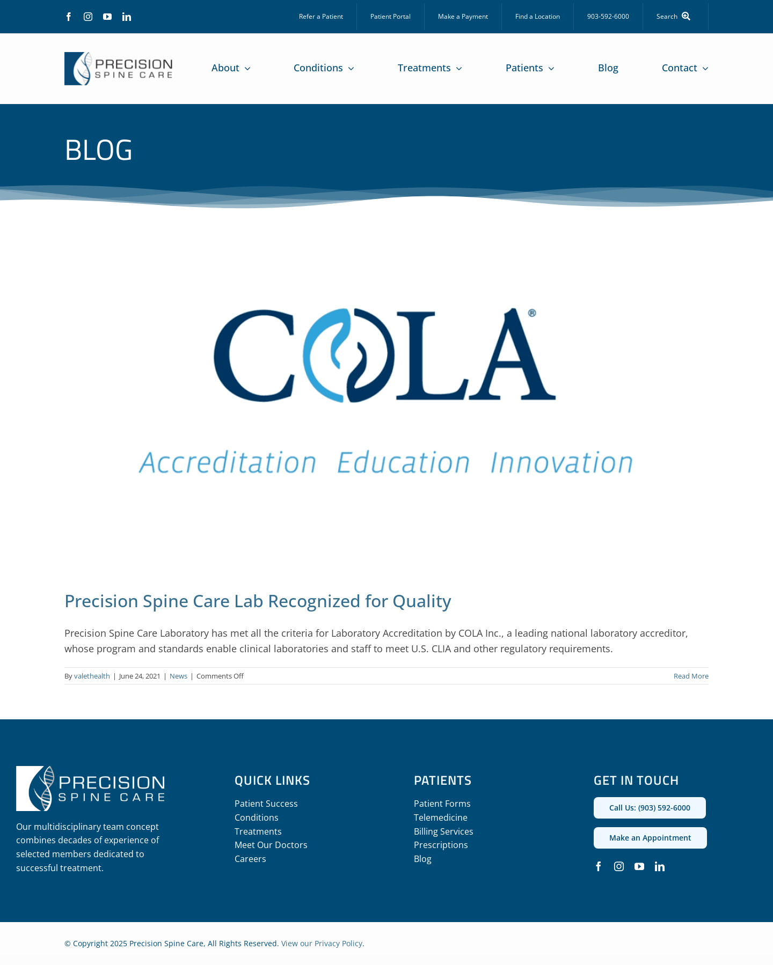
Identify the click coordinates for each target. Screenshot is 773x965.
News (178, 676)
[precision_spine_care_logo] (118, 56)
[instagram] (88, 16)
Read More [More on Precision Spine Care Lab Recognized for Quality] (691, 676)
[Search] (676, 16)
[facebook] (68, 16)
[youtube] (107, 16)
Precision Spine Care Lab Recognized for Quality (257, 600)
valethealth (92, 676)
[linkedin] (126, 16)
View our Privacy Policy (321, 943)
